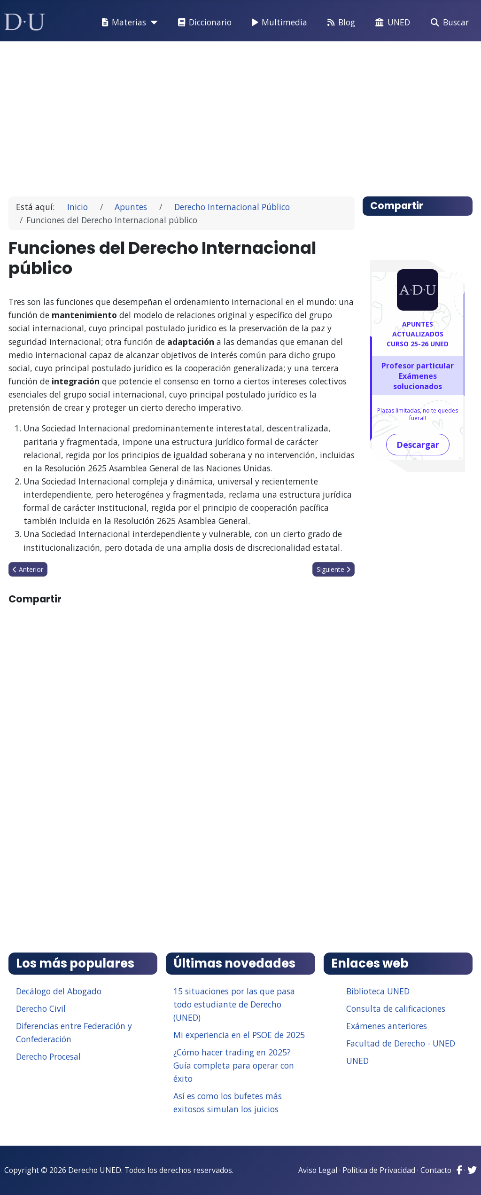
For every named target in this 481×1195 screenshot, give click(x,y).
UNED (391, 23)
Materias (122, 23)
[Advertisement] (240, 114)
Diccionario (203, 23)
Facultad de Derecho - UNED (400, 1043)
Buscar (448, 23)
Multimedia (277, 23)
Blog (339, 23)
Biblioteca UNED (378, 991)
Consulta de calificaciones (395, 1008)
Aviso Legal (317, 1170)
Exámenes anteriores (386, 1025)
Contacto (435, 1170)
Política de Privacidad (378, 1170)
